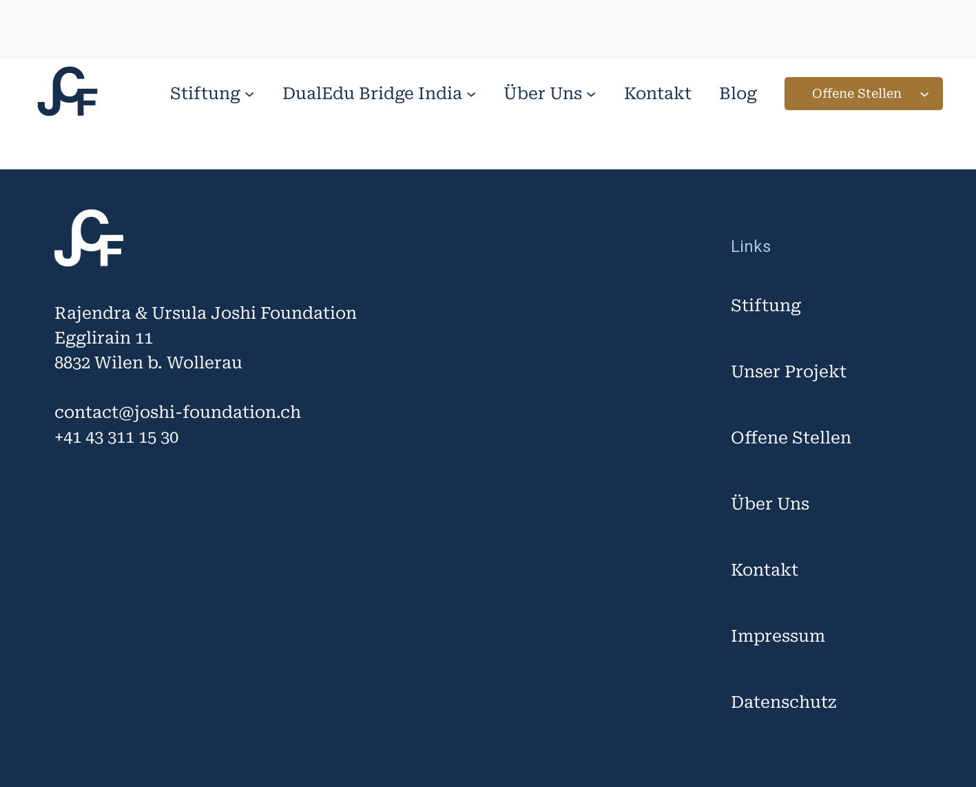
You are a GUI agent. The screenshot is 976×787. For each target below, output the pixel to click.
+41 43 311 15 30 (116, 437)
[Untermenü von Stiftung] (249, 93)
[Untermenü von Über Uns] (591, 93)
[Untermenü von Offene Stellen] (924, 93)
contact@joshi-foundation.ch (177, 412)
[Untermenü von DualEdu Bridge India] (471, 93)
